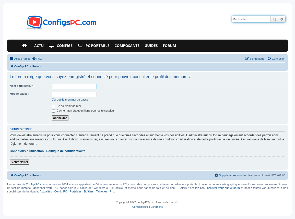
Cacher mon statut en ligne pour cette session (83, 110)
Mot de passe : (19, 93)
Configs (61, 45)
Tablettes (101, 191)
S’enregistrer (19, 162)
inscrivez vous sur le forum (223, 187)
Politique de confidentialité (65, 151)
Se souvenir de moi (66, 105)
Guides (151, 45)
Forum (169, 45)
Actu (39, 45)
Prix (112, 191)
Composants (126, 45)
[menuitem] (37, 59)
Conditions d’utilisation (27, 151)
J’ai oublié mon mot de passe (70, 99)
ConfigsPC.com (35, 184)
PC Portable (93, 45)
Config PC (60, 191)
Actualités (46, 191)
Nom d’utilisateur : (22, 85)
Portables (75, 191)
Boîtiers (88, 191)
